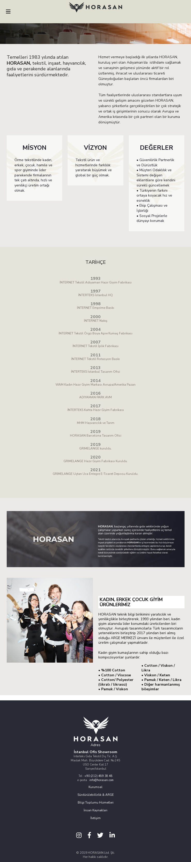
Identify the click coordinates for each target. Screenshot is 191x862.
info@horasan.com (101, 780)
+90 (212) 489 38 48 (98, 776)
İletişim (95, 818)
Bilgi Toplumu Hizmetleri (96, 802)
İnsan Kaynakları (95, 810)
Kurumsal (95, 787)
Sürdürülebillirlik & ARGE (95, 795)
